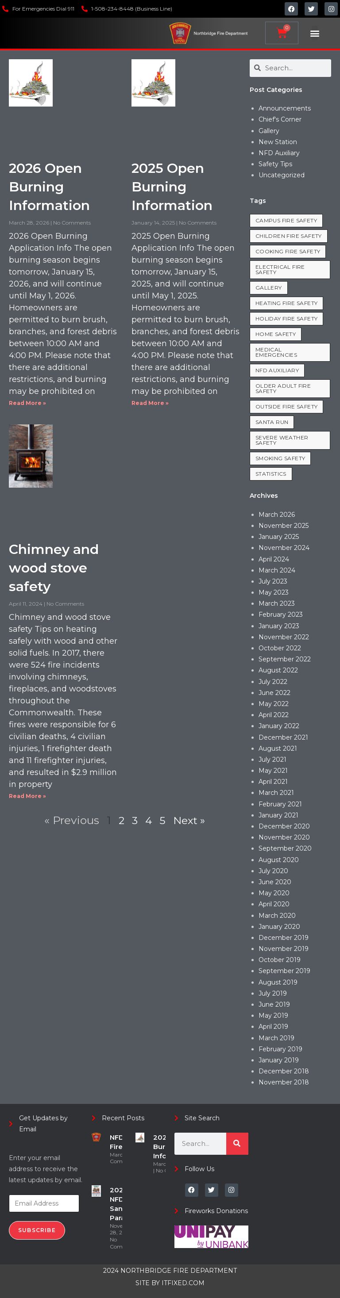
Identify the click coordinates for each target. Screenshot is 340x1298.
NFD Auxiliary (279, 153)
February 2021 (280, 804)
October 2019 (280, 960)
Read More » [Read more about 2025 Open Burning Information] (150, 403)
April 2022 (274, 715)
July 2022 (273, 682)
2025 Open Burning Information (171, 187)
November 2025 (284, 526)
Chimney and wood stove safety (54, 568)
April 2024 (274, 559)
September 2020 (285, 848)
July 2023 (273, 581)
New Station (278, 142)
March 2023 (277, 603)
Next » (190, 820)
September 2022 (285, 659)
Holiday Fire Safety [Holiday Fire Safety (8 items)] (286, 318)
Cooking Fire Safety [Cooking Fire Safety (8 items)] (288, 251)
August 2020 (279, 860)
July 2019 (273, 993)
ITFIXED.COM (183, 1283)
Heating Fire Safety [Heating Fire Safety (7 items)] (286, 303)
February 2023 (281, 614)
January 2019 (279, 1060)
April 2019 (273, 1027)
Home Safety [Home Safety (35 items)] (275, 334)
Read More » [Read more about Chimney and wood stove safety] (27, 796)
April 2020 (274, 904)
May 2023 (274, 592)
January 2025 (279, 537)
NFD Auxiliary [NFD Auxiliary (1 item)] (277, 370)
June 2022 (274, 693)
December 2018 (284, 1071)
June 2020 (275, 882)
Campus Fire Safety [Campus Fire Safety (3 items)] (286, 220)
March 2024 (277, 570)
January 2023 (279, 626)
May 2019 (273, 1015)
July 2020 (273, 871)
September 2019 (284, 971)
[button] (315, 33)
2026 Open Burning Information (49, 187)
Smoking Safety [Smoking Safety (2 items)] (280, 458)
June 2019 (274, 1004)
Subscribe (37, 1230)
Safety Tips (275, 164)
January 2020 (279, 927)
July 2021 (272, 760)
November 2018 (284, 1082)
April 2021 (273, 782)
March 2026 (277, 515)
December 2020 (284, 826)
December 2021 (283, 737)
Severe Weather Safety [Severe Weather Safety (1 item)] (282, 440)
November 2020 (284, 837)
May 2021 (273, 771)
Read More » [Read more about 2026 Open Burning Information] (27, 403)
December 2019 (284, 938)
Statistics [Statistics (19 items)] (270, 473)
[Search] (237, 1144)
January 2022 (279, 726)
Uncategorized (282, 175)
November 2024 (284, 548)
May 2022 (274, 704)
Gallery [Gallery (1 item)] (268, 287)
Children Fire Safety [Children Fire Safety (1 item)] (288, 236)
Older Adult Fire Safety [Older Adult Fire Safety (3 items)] (283, 388)
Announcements (285, 108)
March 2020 (277, 916)
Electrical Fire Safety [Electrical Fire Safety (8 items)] (280, 269)
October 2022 (280, 648)
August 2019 (278, 982)
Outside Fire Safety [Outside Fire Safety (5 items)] (286, 406)
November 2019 (284, 949)
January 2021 (278, 815)
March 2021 (276, 793)
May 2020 (274, 893)
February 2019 (280, 1049)
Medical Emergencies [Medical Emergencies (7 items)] (276, 352)
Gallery (269, 131)
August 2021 (278, 748)
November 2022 (284, 637)
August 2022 (278, 670)
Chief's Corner (280, 119)
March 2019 (276, 1038)
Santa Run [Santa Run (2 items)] (272, 422)
